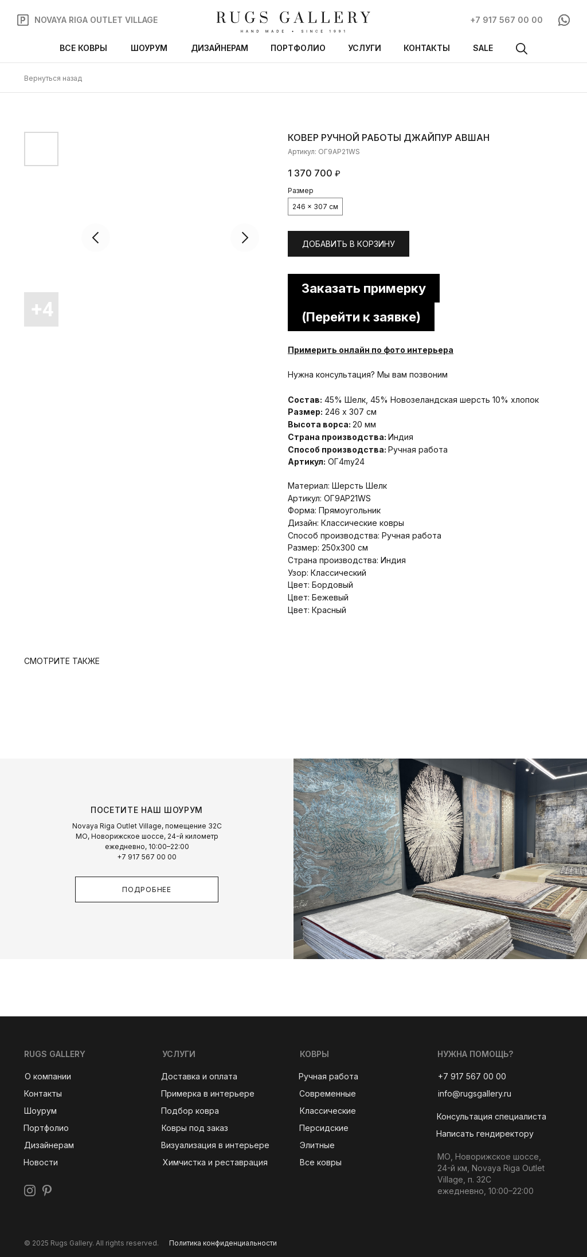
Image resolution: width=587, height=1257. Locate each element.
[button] (491, 1116)
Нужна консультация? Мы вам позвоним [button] (368, 374)
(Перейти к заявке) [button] (361, 316)
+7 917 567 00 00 (147, 857)
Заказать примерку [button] (364, 288)
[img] (293, 22)
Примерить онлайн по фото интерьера (370, 350)
